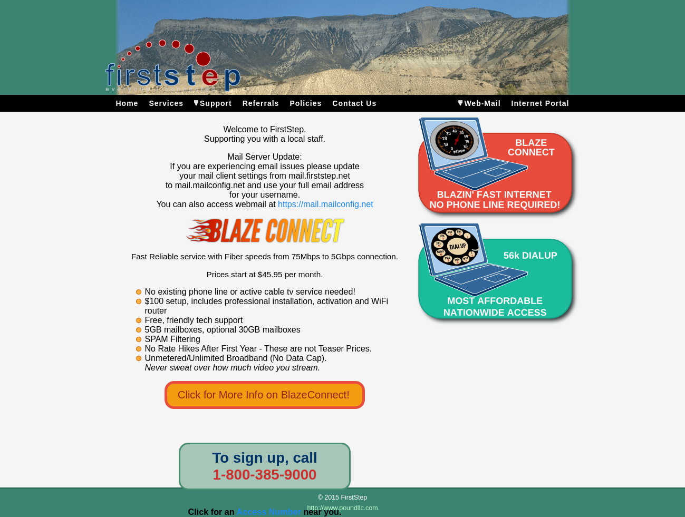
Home (127, 103)
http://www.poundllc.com (342, 508)
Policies (306, 103)
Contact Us (354, 103)
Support (216, 103)
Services (166, 103)
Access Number (269, 511)
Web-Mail (482, 103)
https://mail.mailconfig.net (325, 204)
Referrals (261, 103)
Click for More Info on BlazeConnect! (264, 395)
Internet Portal (541, 103)
